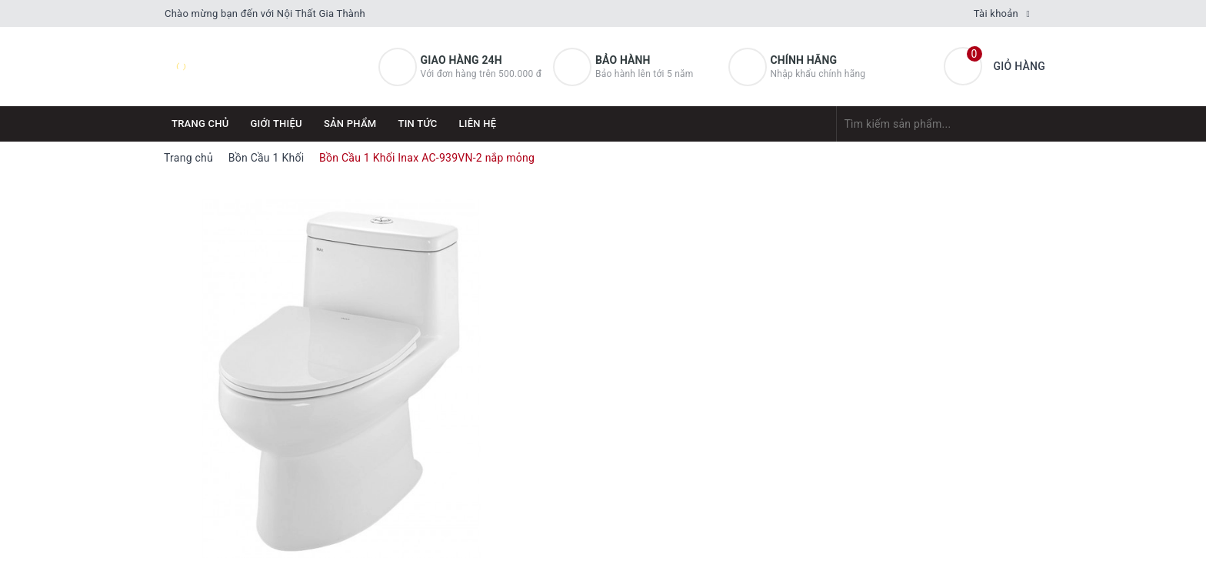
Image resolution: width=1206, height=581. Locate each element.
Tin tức (417, 123)
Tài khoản (996, 13)
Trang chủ (200, 123)
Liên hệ (478, 123)
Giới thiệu (276, 123)
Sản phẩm (350, 123)
